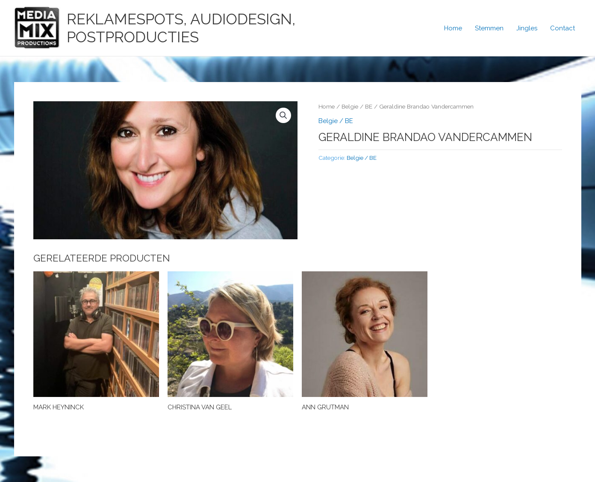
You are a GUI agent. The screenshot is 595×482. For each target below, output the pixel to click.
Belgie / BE (357, 106)
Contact (562, 28)
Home (453, 28)
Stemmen (489, 28)
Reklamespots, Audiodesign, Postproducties (181, 28)
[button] (283, 115)
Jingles (526, 28)
